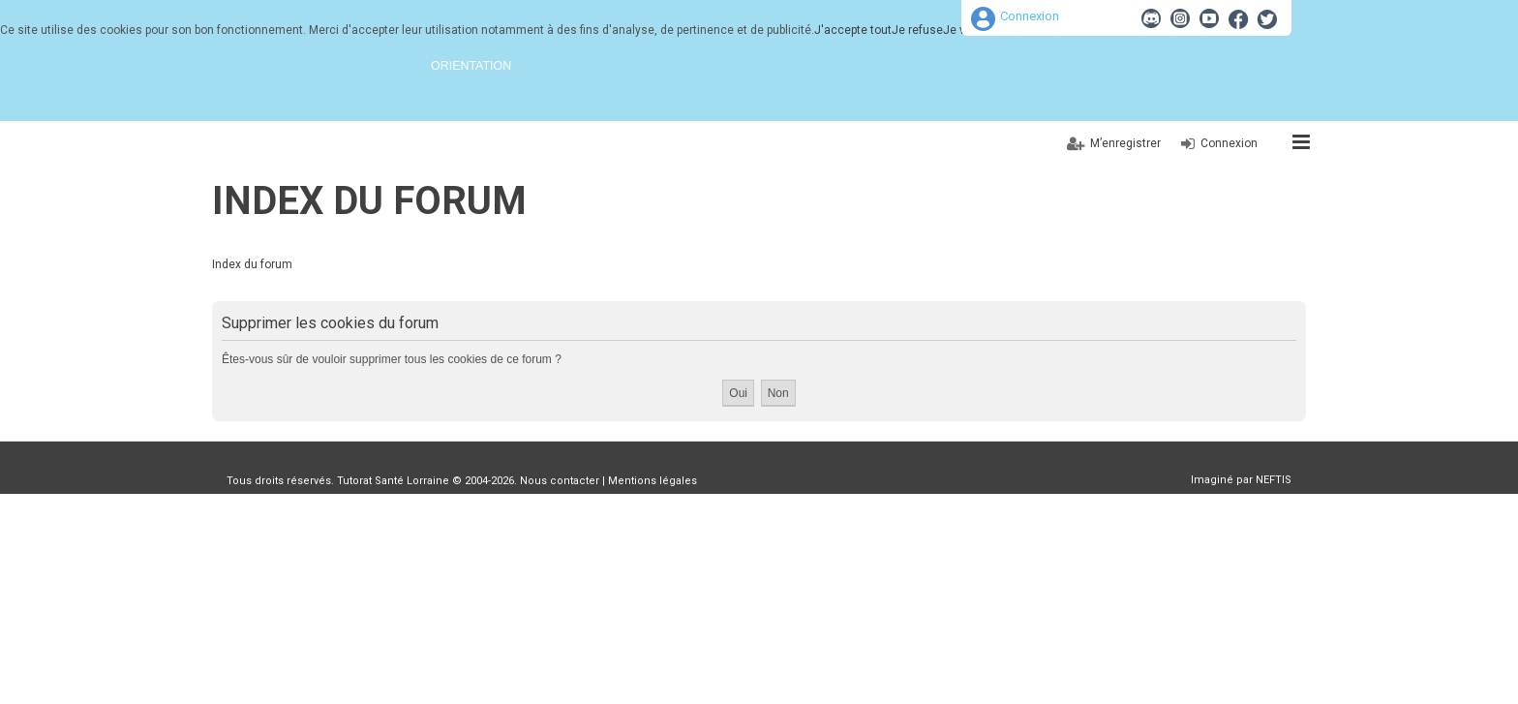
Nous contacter (559, 480)
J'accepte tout (853, 30)
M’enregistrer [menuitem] (1125, 143)
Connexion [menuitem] (1229, 143)
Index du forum (369, 201)
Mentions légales (652, 480)
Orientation (471, 66)
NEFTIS (1273, 480)
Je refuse (917, 30)
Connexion (1029, 16)
